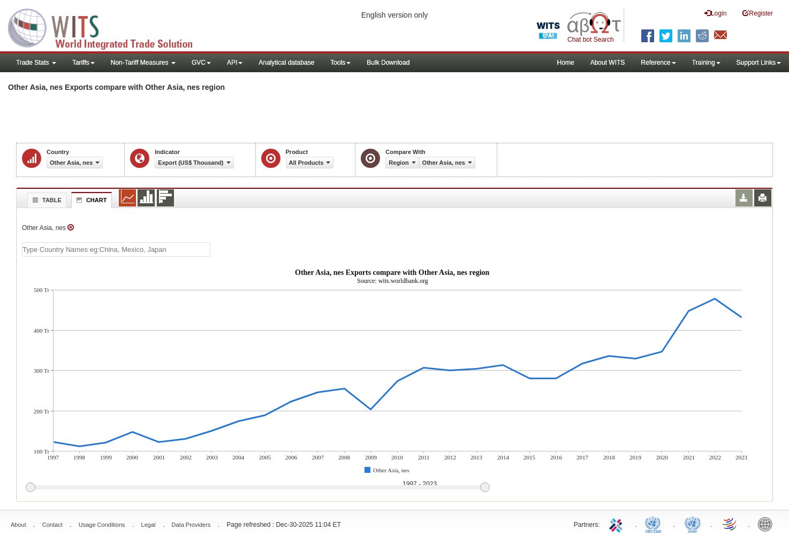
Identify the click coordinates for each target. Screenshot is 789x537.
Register (757, 13)
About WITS (607, 62)
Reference (658, 62)
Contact (52, 524)
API (234, 62)
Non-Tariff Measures (143, 62)
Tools (340, 62)
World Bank (767, 523)
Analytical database (286, 62)
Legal (148, 524)
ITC (617, 523)
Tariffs (83, 62)
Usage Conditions (102, 524)
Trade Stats (36, 62)
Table (46, 200)
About (18, 524)
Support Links (759, 62)
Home (565, 62)
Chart (90, 200)
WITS (107, 26)
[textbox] (116, 249)
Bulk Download (388, 62)
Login (715, 13)
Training (706, 62)
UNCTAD (655, 523)
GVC (201, 62)
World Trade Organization (730, 523)
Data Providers (191, 524)
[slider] (257, 488)
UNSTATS (692, 523)
